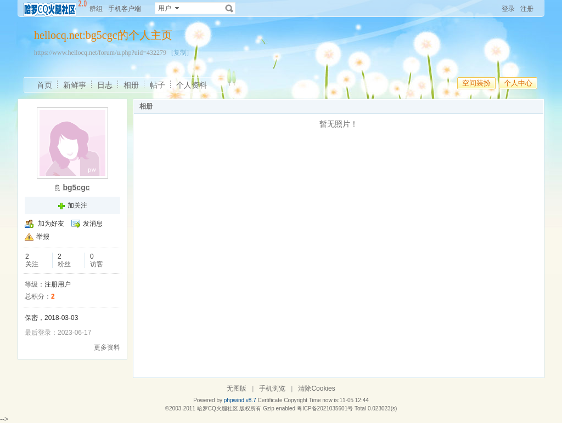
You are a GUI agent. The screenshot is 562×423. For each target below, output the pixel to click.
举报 (42, 237)
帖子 (157, 85)
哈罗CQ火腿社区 (217, 408)
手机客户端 (124, 8)
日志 (105, 85)
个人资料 (191, 85)
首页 (44, 85)
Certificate (269, 400)
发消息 (93, 223)
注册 (526, 8)
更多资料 (107, 347)
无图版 (236, 388)
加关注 (77, 205)
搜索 (229, 8)
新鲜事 (74, 85)
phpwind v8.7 (240, 400)
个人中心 (518, 83)
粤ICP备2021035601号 (325, 408)
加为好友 (51, 223)
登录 (508, 8)
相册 (131, 85)
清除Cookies (316, 388)
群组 (96, 8)
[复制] (180, 52)
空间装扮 (476, 83)
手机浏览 (272, 388)
